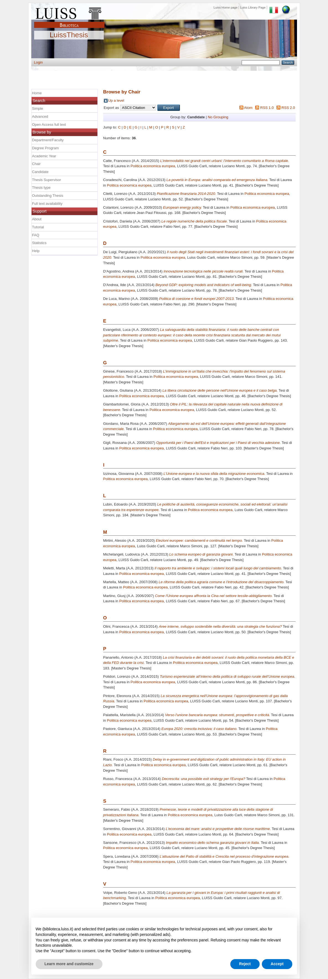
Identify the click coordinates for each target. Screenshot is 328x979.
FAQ (35, 235)
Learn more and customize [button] (69, 964)
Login (38, 62)
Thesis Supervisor (46, 180)
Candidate (40, 172)
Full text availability (47, 203)
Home (37, 93)
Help (36, 251)
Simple (37, 108)
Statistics (39, 243)
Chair (36, 164)
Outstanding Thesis (47, 195)
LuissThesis (69, 35)
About (37, 219)
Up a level (116, 100)
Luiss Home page (226, 7)
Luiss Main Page (69, 12)
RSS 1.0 (267, 108)
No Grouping (218, 117)
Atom (248, 108)
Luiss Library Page (252, 7)
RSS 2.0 (288, 108)
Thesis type (41, 187)
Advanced (40, 116)
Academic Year (44, 156)
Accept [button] (277, 964)
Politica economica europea (153, 166)
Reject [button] (245, 964)
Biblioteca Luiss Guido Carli (69, 22)
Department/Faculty (48, 140)
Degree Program (45, 148)
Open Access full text (49, 124)
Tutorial (38, 227)
